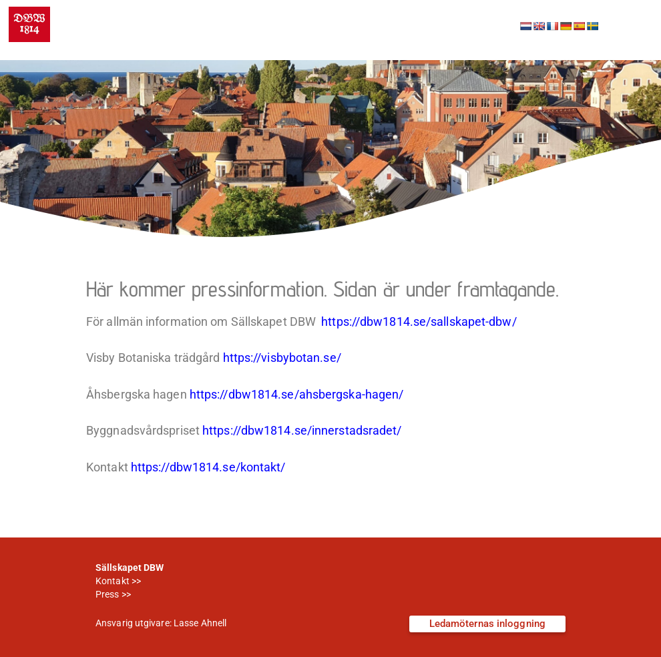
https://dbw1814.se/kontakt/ (208, 467)
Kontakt (112, 581)
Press (107, 594)
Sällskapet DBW (153, 15)
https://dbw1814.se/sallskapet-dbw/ (418, 321)
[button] (630, 25)
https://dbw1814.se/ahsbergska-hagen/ (297, 394)
